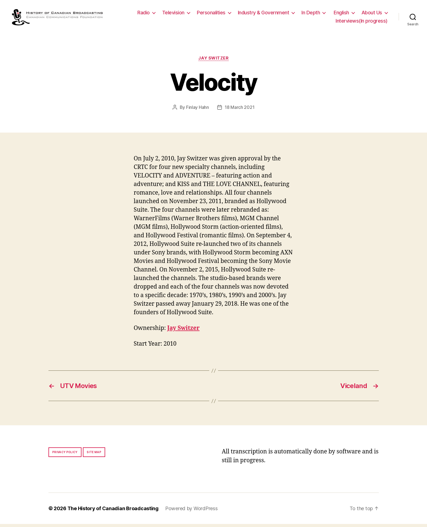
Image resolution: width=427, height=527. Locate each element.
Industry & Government (263, 14)
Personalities (211, 14)
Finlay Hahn (197, 110)
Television (173, 14)
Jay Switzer (213, 61)
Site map (94, 455)
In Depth (310, 14)
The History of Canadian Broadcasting (113, 511)
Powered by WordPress (191, 511)
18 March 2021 (240, 110)
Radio (143, 14)
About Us (371, 14)
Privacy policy (65, 455)
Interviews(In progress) (362, 22)
